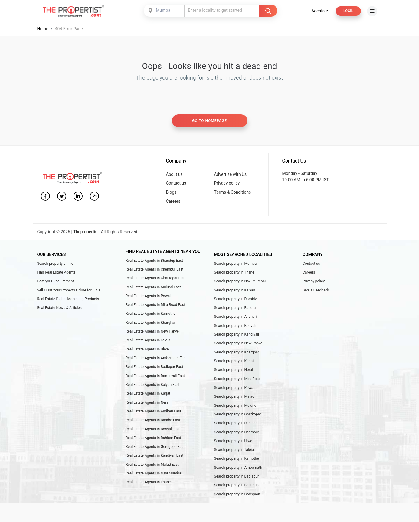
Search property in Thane (234, 273)
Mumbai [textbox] (163, 11)
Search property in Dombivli (236, 300)
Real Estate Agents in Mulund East (153, 288)
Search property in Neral (233, 372)
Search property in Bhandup (236, 488)
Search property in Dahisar (235, 425)
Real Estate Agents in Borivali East (153, 432)
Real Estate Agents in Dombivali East (155, 378)
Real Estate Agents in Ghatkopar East (155, 279)
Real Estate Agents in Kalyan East (152, 387)
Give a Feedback (316, 291)
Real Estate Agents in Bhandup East (154, 261)
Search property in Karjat (234, 363)
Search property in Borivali (235, 327)
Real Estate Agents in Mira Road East (155, 306)
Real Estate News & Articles (59, 309)
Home (43, 29)
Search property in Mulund (235, 408)
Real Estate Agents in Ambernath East (156, 360)
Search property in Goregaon (237, 497)
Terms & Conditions (232, 193)
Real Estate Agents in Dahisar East (153, 441)
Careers (173, 202)
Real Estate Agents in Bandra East (153, 422)
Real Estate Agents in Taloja (148, 342)
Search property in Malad (234, 399)
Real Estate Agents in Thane (148, 485)
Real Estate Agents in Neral (147, 405)
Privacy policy (227, 184)
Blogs (171, 193)
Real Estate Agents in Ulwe (147, 351)
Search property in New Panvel (239, 345)
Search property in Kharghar (236, 354)
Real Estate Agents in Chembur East (154, 270)
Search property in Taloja (234, 452)
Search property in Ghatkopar (237, 417)
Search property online (55, 265)
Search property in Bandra (235, 309)
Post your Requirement (55, 282)
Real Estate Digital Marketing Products (68, 300)
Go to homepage (209, 121)
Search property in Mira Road (237, 381)
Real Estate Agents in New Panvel (153, 333)
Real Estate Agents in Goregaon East (155, 449)
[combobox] (164, 11)
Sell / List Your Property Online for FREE (69, 291)
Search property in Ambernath (238, 470)
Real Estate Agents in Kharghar (150, 324)
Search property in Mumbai (236, 265)
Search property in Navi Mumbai (240, 282)
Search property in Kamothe (236, 462)
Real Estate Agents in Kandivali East (154, 458)
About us (174, 175)
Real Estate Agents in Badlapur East (154, 369)
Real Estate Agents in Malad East (152, 467)
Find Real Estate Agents (56, 273)
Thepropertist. (86, 233)
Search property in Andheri (235, 318)
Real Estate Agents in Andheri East (153, 414)
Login (348, 11)
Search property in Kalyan (234, 291)
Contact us (176, 184)
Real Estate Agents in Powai (148, 297)
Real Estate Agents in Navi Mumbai (154, 476)
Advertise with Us (230, 175)
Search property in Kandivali (236, 336)
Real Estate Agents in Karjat (148, 396)
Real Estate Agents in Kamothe (150, 315)
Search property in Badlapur (236, 479)
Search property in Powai (234, 390)
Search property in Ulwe (233, 444)
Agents (319, 11)
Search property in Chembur (236, 435)
